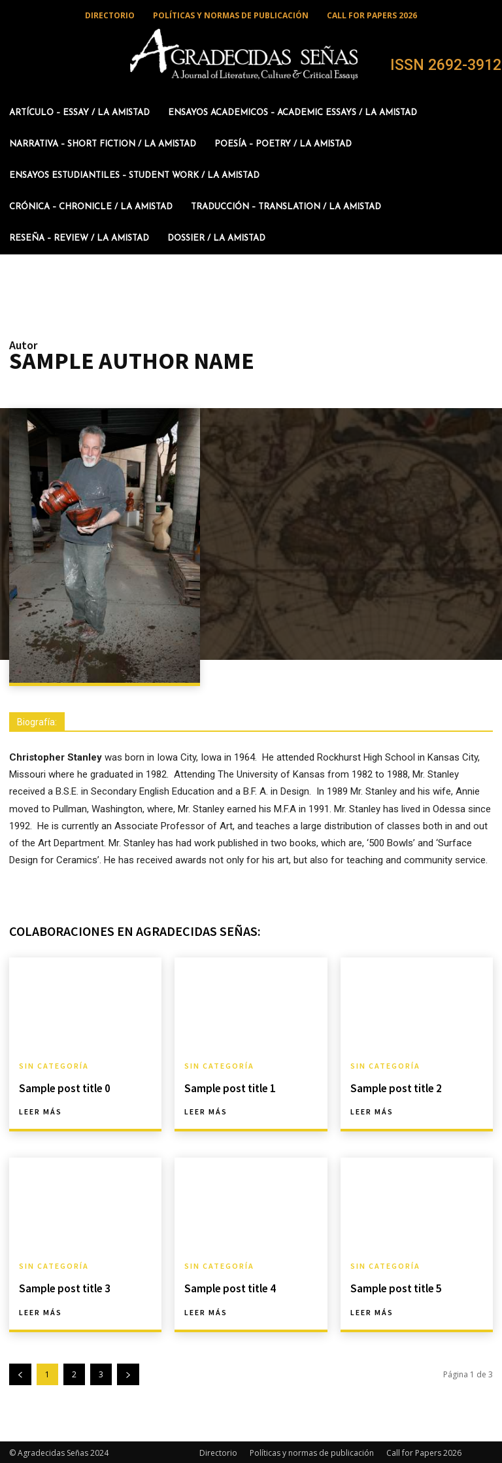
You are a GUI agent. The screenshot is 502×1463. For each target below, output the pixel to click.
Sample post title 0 (62, 1087)
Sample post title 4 (227, 1287)
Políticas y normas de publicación (312, 1450)
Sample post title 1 (227, 1087)
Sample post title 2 (393, 1087)
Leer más (40, 1111)
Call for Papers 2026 (423, 1450)
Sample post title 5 (393, 1287)
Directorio (218, 1450)
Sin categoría (54, 1066)
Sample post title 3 (62, 1287)
